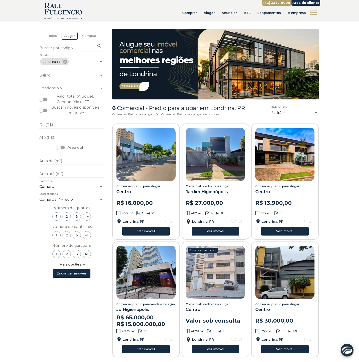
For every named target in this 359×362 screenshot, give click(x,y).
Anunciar (229, 13)
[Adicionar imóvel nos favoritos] (164, 221)
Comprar (189, 13)
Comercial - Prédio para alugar (132, 114)
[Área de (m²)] (71, 161)
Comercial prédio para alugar (138, 186)
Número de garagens (71, 245)
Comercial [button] (48, 186)
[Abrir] (101, 62)
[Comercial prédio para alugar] (146, 154)
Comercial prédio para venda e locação (145, 304)
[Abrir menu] (313, 12)
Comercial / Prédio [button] (56, 199)
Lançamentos (269, 13)
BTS (247, 13)
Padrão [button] (277, 112)
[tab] (52, 36)
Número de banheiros (72, 227)
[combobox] (71, 60)
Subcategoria (48, 194)
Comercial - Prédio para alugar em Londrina (190, 114)
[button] (54, 61)
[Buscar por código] (71, 48)
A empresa (297, 13)
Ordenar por (279, 107)
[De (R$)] (71, 125)
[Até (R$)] (71, 137)
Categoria (46, 181)
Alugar (209, 13)
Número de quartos (71, 208)
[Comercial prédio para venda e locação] (146, 272)
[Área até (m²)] (71, 174)
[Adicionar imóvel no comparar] (171, 221)
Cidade (44, 55)
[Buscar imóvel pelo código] (99, 46)
